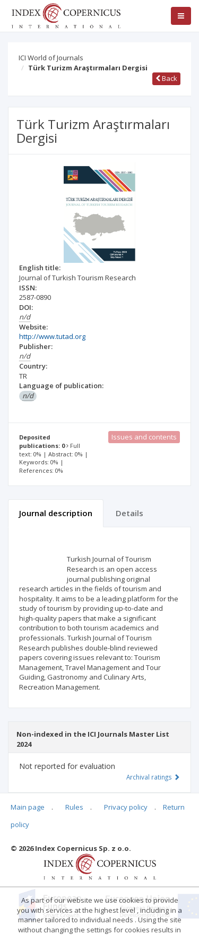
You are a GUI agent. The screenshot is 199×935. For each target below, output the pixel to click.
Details (129, 513)
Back (166, 78)
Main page (28, 807)
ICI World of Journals (51, 57)
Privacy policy (126, 807)
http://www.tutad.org (52, 336)
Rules (74, 807)
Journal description (55, 513)
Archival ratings (153, 777)
